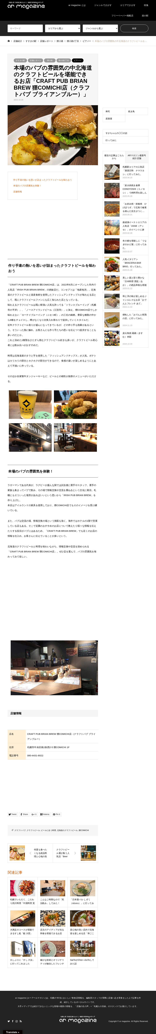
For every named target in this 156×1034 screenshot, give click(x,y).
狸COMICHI (84, 830)
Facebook (13, 1021)
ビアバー (77, 60)
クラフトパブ (20, 830)
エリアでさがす (127, 5)
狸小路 (50, 60)
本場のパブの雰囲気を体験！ (27, 185)
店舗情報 (17, 191)
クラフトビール (33, 830)
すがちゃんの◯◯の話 (116, 133)
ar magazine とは (77, 5)
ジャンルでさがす (103, 5)
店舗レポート (35, 60)
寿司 (108, 111)
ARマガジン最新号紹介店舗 (137, 157)
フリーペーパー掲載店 (122, 15)
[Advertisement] (53, 227)
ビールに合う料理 (48, 830)
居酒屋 (109, 118)
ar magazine (124, 1021)
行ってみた (111, 140)
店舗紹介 (17, 41)
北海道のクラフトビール (67, 830)
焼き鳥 (131, 111)
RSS (21, 1021)
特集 (146, 5)
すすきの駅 (20, 60)
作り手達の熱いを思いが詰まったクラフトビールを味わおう (42, 180)
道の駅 (145, 15)
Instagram (17, 1021)
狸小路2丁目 (63, 60)
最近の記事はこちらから (114, 157)
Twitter (9, 1021)
